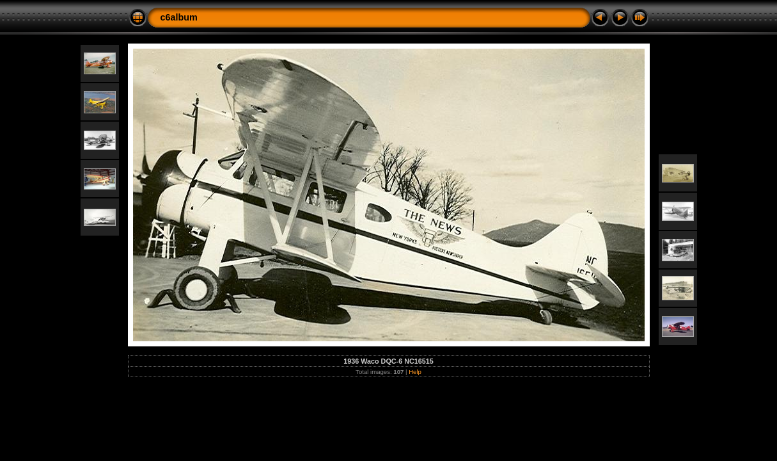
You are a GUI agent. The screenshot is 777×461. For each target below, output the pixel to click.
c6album (179, 17)
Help (415, 371)
